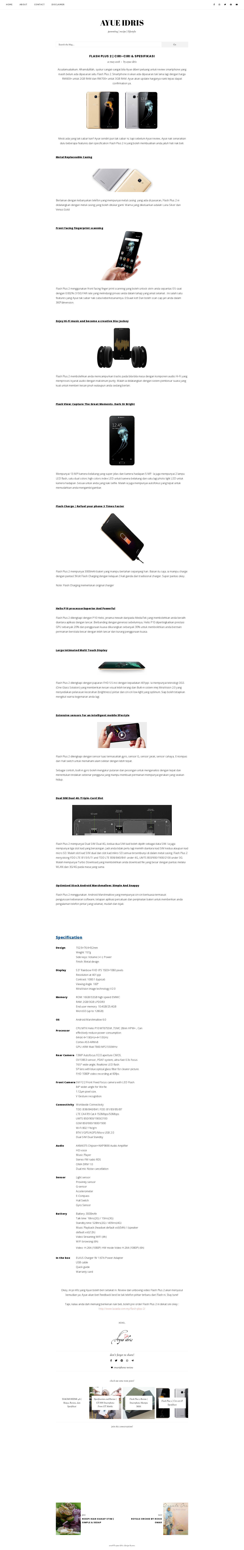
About (23, 4)
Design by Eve (129, 1545)
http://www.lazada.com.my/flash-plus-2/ (122, 1308)
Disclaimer (58, 4)
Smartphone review (123, 1367)
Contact (39, 4)
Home (9, 4)
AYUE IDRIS (122, 22)
